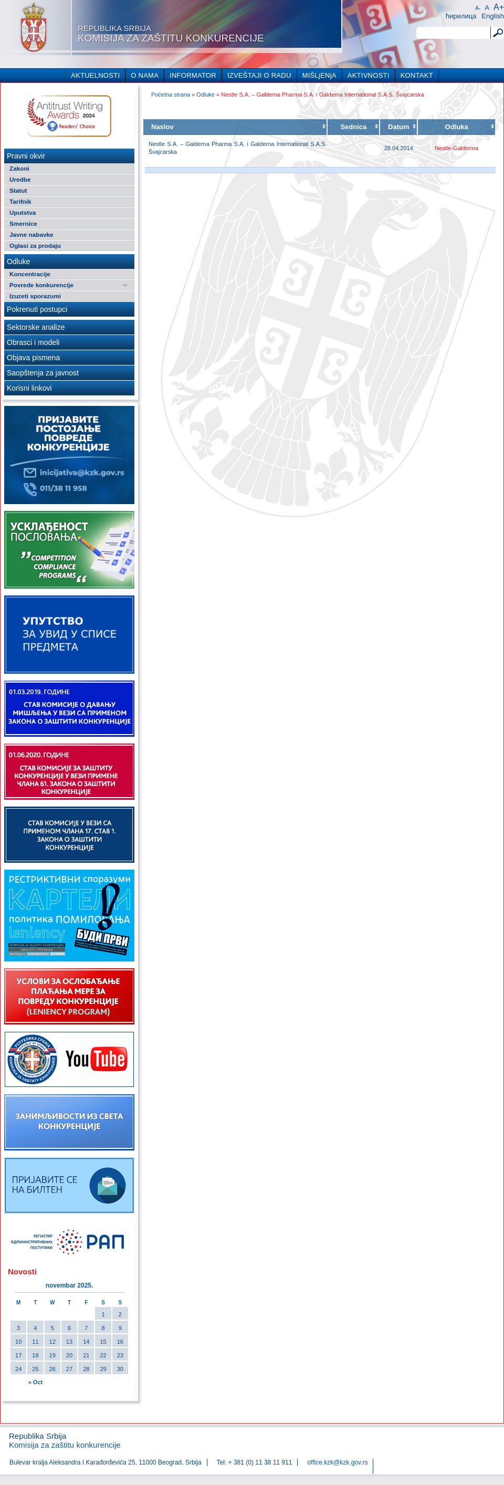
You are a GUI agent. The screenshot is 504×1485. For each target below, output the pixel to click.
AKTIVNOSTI (369, 75)
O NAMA (145, 75)
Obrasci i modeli (33, 342)
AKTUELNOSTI (95, 75)
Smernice (23, 223)
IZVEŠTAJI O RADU (259, 75)
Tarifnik (20, 201)
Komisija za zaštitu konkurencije (171, 34)
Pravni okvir (26, 156)
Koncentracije (29, 273)
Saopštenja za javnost (43, 373)
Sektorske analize (36, 327)
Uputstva (22, 212)
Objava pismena (33, 357)
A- (477, 8)
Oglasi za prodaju (35, 245)
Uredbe (19, 179)
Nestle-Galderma (456, 148)
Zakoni (19, 168)
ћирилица (461, 16)
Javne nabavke (31, 234)
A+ (499, 7)
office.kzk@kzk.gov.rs (337, 1462)
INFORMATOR (193, 75)
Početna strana (170, 94)
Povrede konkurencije (41, 284)
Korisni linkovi (29, 388)
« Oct (35, 1382)
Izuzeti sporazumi (35, 295)
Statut (18, 190)
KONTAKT (417, 75)
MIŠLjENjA (319, 75)
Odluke (18, 261)
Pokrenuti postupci (37, 309)
